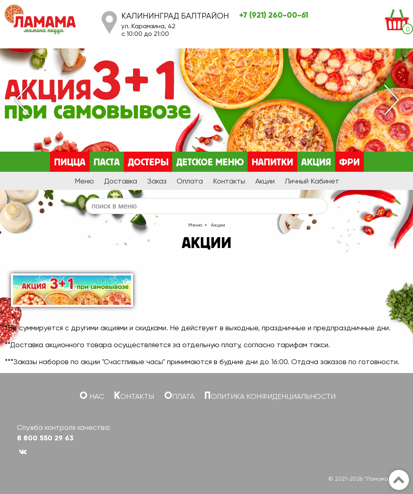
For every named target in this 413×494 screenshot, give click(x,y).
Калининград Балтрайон (175, 16)
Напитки (272, 163)
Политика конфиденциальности (270, 396)
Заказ (157, 181)
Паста (107, 163)
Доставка (120, 181)
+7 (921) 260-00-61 (273, 15)
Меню (84, 181)
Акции (265, 181)
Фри (349, 163)
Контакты (229, 181)
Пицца (70, 163)
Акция (316, 163)
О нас (91, 396)
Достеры (148, 163)
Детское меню (210, 163)
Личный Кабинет (312, 181)
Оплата (190, 181)
